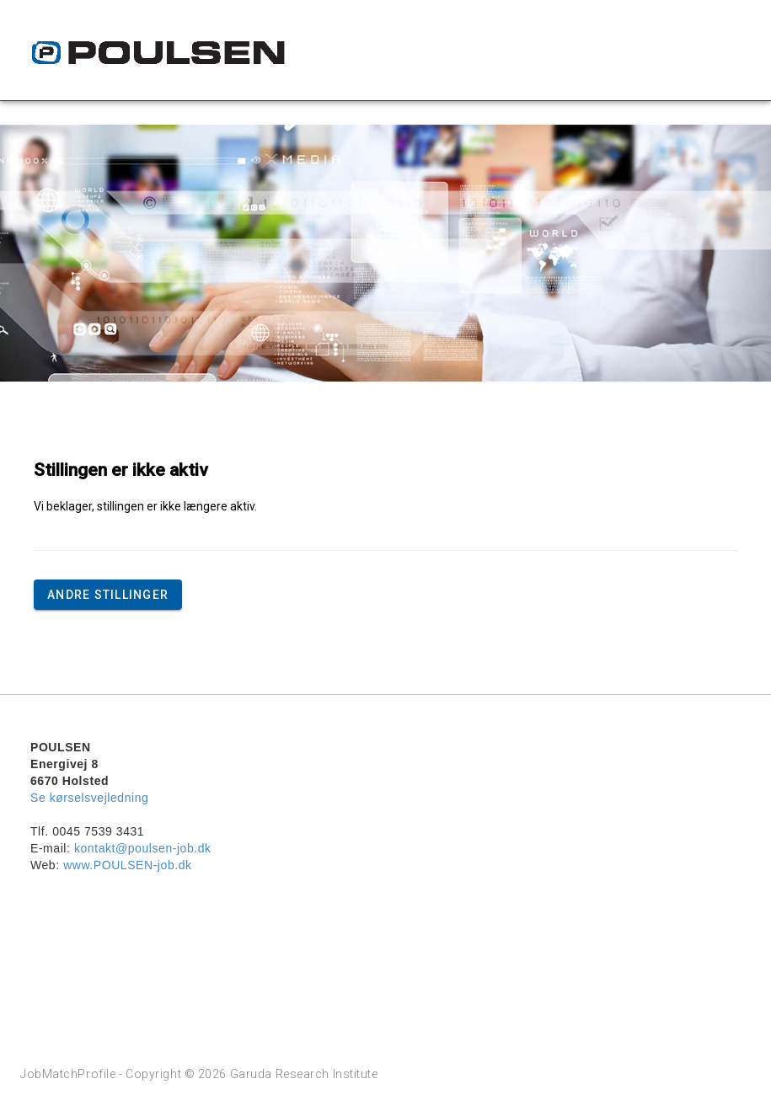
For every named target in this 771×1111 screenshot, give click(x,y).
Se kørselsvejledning (89, 797)
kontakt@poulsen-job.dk (142, 848)
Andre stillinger (108, 594)
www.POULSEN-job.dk (127, 865)
